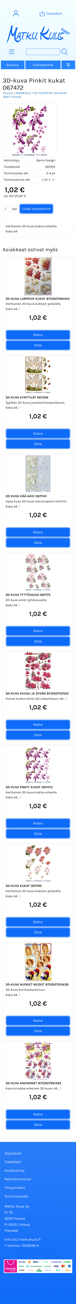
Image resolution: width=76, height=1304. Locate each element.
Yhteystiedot (14, 1188)
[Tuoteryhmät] (11, 51)
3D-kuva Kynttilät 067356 (27, 397)
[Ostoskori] (51, 13)
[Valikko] (68, 65)
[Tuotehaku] (43, 52)
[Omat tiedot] (16, 13)
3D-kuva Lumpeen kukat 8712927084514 (38, 299)
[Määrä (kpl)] (8, 209)
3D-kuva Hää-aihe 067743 (26, 496)
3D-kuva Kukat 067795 (24, 886)
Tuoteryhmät (43, 65)
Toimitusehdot (16, 1196)
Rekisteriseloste (17, 1179)
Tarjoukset (12, 1153)
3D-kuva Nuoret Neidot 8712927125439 (37, 984)
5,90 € (48, 180)
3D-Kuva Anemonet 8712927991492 (33, 1083)
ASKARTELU (23, 93)
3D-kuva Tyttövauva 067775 (28, 595)
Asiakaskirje (14, 1170)
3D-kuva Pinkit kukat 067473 (29, 787)
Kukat (17, 97)
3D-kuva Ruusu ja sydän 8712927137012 (37, 693)
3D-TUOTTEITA (43, 93)
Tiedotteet (12, 1162)
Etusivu (12, 65)
